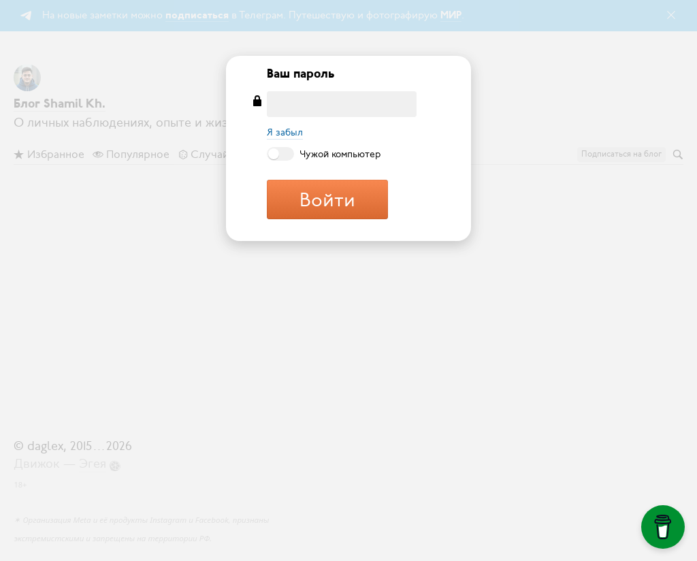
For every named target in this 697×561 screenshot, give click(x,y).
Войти (327, 200)
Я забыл (285, 132)
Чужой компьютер (323, 154)
